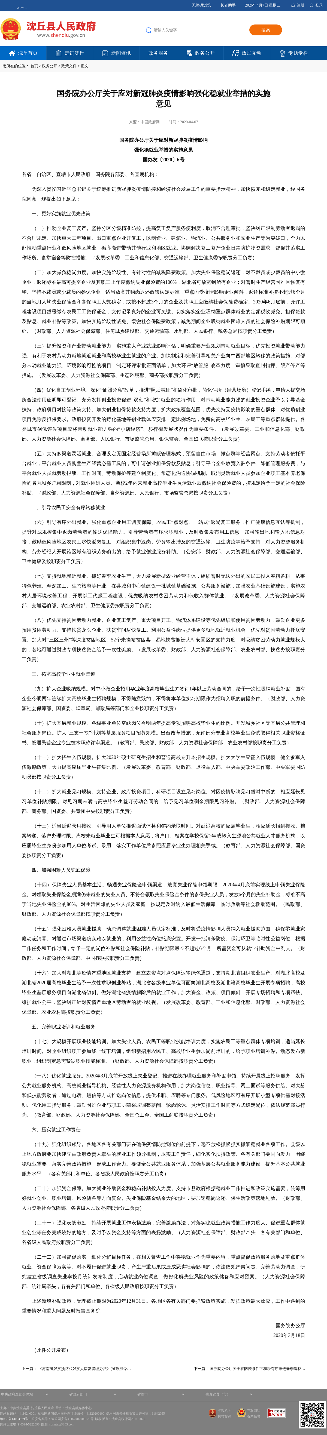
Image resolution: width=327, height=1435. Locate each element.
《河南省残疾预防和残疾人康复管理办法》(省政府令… (84, 1369)
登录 (319, 5)
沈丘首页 (28, 53)
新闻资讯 (121, 53)
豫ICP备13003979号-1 (15, 1419)
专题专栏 (298, 53)
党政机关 (224, 1411)
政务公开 (205, 53)
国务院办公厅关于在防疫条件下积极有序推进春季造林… (257, 1369)
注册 (300, 5)
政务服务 (158, 53)
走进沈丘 (74, 53)
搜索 (265, 29)
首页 (34, 66)
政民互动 (251, 53)
